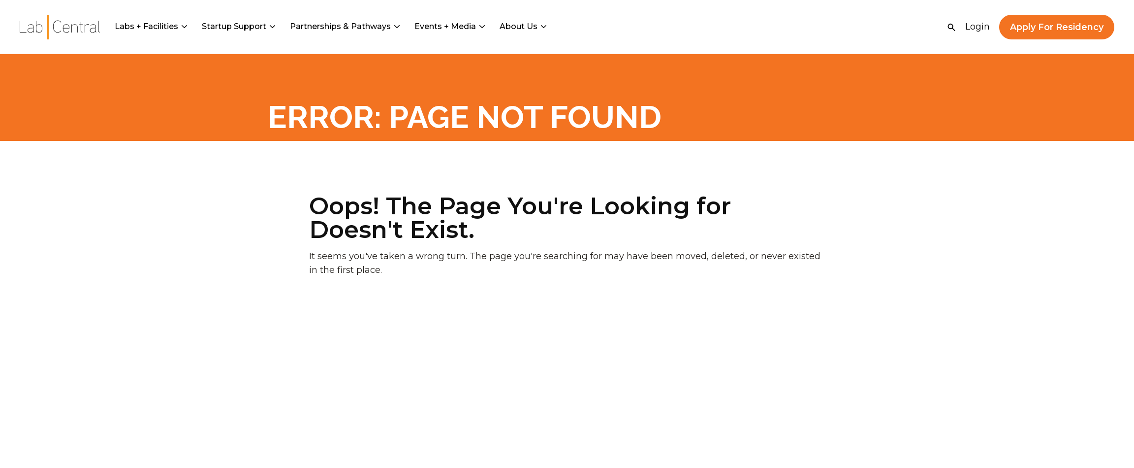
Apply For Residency (1056, 27)
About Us (523, 26)
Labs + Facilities (151, 26)
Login (977, 26)
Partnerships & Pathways (345, 26)
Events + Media (449, 26)
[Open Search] (951, 27)
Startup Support (238, 26)
